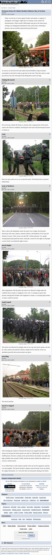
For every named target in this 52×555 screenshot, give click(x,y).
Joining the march (8, 80)
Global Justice (16, 510)
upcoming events (40, 487)
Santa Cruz (25, 500)
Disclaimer (3, 553)
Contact (21, 553)
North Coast (10, 497)
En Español (45, 507)
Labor (11, 512)
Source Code (26, 553)
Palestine (29, 519)
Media (6, 512)
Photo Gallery (31, 526)
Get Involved (21, 526)
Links (30, 529)
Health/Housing (36, 510)
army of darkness (8, 186)
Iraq (23, 519)
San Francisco (8, 500)
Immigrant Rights (11, 7)
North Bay (28, 497)
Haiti (19, 519)
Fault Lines (23, 529)
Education (37, 507)
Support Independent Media (11, 478)
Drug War (30, 507)
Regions (5, 494)
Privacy (16, 553)
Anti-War (13, 507)
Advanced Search (26, 538)
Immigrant (45, 510)
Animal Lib (6, 507)
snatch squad (6, 302)
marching (5, 356)
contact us (29, 489)
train (3, 134)
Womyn (45, 512)
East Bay (35, 497)
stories (43, 485)
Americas (14, 519)
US (38, 500)
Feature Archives (43, 526)
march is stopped (8, 406)
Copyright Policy (10, 553)
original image (23, 67)
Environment (7, 510)
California (33, 500)
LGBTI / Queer (18, 512)
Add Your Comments (7, 474)
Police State (28, 512)
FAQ (4, 526)
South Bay (42, 497)
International (4, 7)
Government (26, 510)
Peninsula (17, 500)
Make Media (12, 526)
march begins (6, 245)
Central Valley (19, 497)
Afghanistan (37, 519)
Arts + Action (22, 507)
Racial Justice (37, 512)
